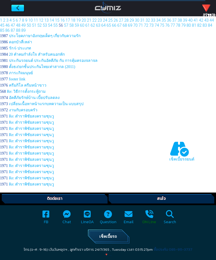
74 (157, 25)
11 (36, 20)
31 (142, 20)
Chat (66, 219)
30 (137, 20)
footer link (17, 79)
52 (39, 25)
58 (71, 25)
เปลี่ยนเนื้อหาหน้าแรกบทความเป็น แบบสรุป (46, 104)
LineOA (87, 219)
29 (132, 20)
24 (105, 20)
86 (7, 30)
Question (108, 219)
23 (100, 20)
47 (13, 25)
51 (34, 25)
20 (84, 20)
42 (201, 20)
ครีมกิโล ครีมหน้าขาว (28, 85)
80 (188, 25)
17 (68, 20)
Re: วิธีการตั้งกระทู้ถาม (26, 91)
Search (170, 219)
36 (169, 20)
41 (196, 20)
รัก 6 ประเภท (20, 48)
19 (78, 20)
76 (167, 25)
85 (2, 30)
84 (210, 25)
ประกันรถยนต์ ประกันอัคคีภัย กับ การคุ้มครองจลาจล (53, 60)
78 (178, 25)
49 (23, 25)
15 (57, 20)
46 (7, 25)
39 (185, 20)
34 (158, 20)
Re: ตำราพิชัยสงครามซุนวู (31, 116)
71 (141, 25)
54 (50, 25)
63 (98, 25)
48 (18, 25)
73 (151, 25)
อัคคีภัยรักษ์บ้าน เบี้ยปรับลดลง (34, 98)
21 (89, 20)
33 (153, 20)
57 (66, 25)
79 (183, 25)
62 (93, 25)
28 (126, 20)
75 (162, 25)
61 (87, 25)
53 (45, 25)
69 (130, 25)
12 (41, 20)
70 (135, 25)
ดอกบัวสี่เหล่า (20, 42)
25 (110, 20)
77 (172, 25)
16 (62, 20)
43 (206, 20)
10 (30, 20)
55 (55, 25)
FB (46, 219)
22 (94, 20)
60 (82, 25)
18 (73, 20)
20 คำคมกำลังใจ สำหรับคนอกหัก (37, 54)
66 (114, 25)
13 (46, 20)
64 (103, 25)
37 (174, 20)
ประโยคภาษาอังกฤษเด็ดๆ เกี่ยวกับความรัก (45, 36)
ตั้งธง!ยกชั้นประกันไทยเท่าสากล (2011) (42, 67)
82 (199, 25)
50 (29, 25)
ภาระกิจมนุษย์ (21, 73)
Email (129, 219)
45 (2, 25)
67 (119, 25)
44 (212, 20)
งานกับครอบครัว (23, 110)
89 (23, 30)
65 (109, 25)
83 (204, 25)
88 (18, 30)
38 (179, 20)
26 (116, 20)
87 (13, 30)
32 (148, 20)
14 (52, 20)
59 (77, 25)
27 (121, 20)
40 (190, 20)
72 (146, 25)
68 (125, 25)
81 (194, 25)
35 (164, 20)
